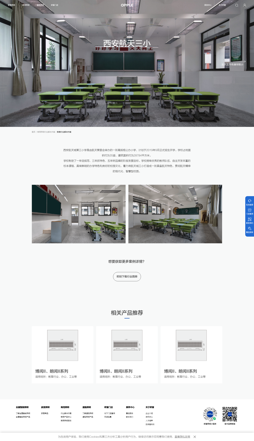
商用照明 (25, 5)
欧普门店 (54, 5)
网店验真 (107, 417)
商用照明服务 (66, 421)
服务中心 (208, 5)
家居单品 (44, 413)
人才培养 (149, 421)
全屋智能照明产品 (23, 417)
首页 (33, 132)
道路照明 (40, 5)
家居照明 (11, 5)
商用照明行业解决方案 (46, 132)
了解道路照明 (87, 413)
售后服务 (129, 413)
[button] (234, 63)
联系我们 (129, 417)
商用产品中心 (66, 417)
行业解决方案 (66, 413)
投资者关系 (150, 424)
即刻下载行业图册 (127, 276)
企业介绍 (149, 413)
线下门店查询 (109, 413)
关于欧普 (222, 5)
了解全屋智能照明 (23, 413)
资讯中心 (149, 417)
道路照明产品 (87, 417)
